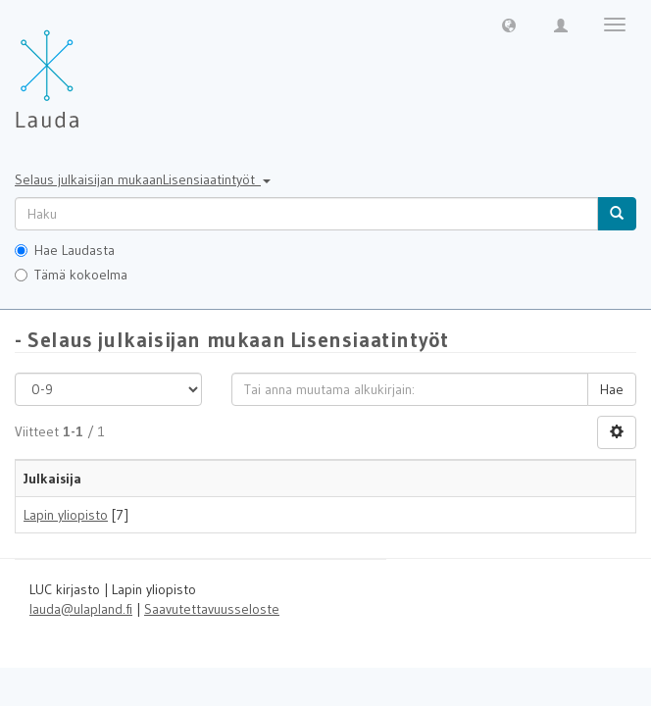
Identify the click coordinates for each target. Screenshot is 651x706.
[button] (508, 24)
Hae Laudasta (65, 250)
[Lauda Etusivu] (88, 68)
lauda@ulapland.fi (80, 609)
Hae (612, 389)
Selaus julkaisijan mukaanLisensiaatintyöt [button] (143, 179)
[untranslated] (306, 213)
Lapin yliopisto (66, 515)
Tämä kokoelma (71, 274)
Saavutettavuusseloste (211, 609)
